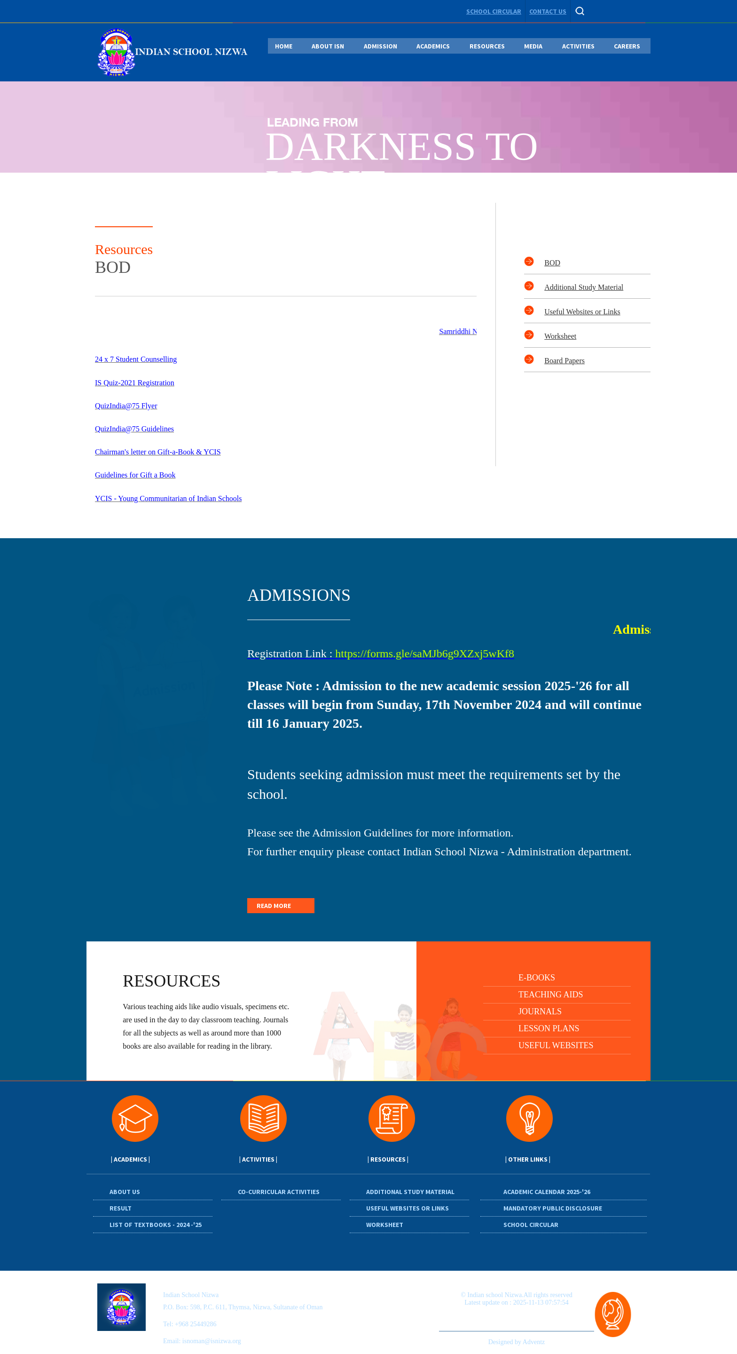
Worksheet (560, 336)
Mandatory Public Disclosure (552, 1208)
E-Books (536, 977)
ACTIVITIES (578, 46)
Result (121, 1208)
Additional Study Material (583, 287)
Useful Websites (556, 1045)
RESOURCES (487, 46)
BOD (552, 263)
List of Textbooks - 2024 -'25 (156, 1224)
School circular (530, 1224)
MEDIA (533, 46)
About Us (125, 1191)
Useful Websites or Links (582, 312)
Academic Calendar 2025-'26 (546, 1191)
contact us (547, 11)
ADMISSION (380, 46)
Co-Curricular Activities (279, 1191)
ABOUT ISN (328, 46)
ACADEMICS (433, 46)
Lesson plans (549, 1028)
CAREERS (627, 46)
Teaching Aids (550, 994)
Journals (540, 1011)
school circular (493, 11)
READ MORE (274, 905)
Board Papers (564, 361)
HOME (283, 46)
